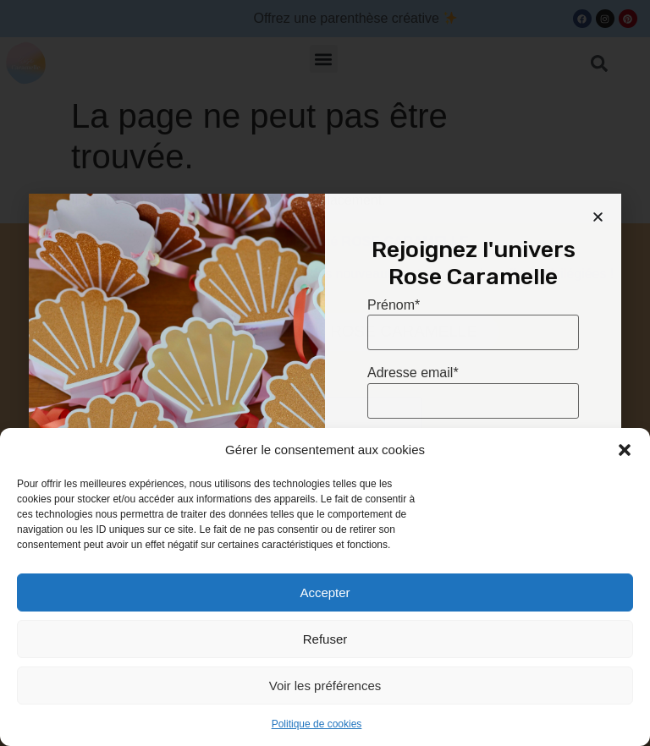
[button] (624, 450)
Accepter (325, 592)
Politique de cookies (317, 724)
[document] (325, 373)
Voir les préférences (325, 685)
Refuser (325, 639)
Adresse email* (413, 373)
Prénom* (393, 305)
